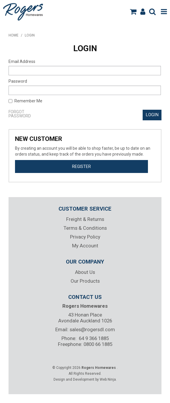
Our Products (85, 281)
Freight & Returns (85, 219)
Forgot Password (20, 114)
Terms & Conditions (85, 228)
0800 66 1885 (98, 344)
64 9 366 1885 (94, 338)
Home (14, 35)
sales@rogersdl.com (92, 329)
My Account (85, 246)
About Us (85, 272)
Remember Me (25, 101)
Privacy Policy (85, 237)
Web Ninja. (108, 379)
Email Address (22, 61)
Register (81, 166)
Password (18, 81)
